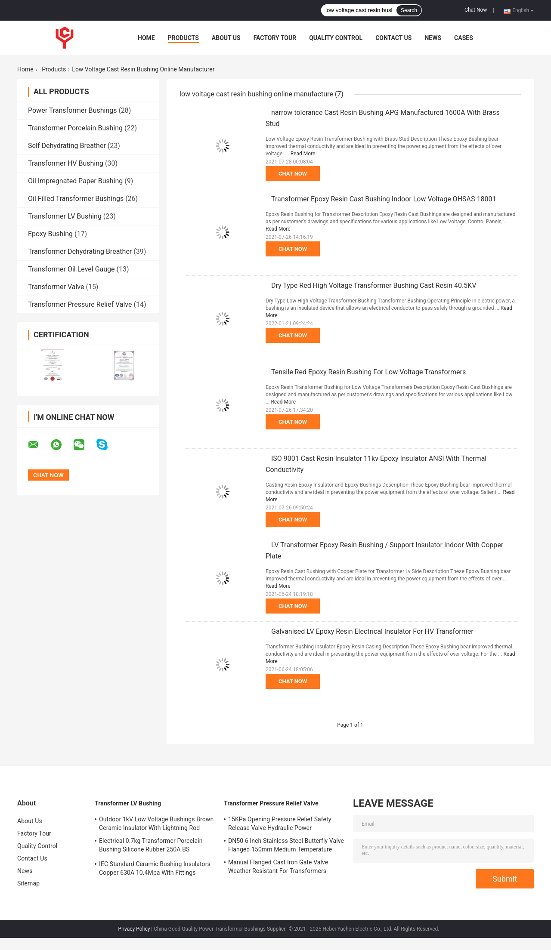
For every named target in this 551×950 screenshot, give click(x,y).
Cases (463, 37)
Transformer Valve (56, 287)
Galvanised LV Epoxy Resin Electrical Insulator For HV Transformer (372, 631)
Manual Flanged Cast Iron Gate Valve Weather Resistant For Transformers (278, 866)
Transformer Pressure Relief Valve (80, 304)
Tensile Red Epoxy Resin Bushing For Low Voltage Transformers (368, 372)
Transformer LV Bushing (65, 216)
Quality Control (335, 37)
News (432, 37)
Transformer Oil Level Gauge (71, 269)
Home (146, 37)
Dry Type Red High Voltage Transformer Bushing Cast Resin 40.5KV (373, 285)
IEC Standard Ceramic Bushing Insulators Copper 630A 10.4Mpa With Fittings (154, 868)
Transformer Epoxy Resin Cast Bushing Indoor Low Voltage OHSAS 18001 (383, 199)
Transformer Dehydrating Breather (80, 251)
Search (409, 10)
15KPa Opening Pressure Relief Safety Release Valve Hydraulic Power (279, 823)
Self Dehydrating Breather (67, 146)
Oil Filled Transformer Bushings (76, 198)
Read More (303, 154)
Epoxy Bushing (50, 234)
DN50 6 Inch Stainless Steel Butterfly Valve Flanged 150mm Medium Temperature (286, 845)
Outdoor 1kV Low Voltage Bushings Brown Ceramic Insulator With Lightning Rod (156, 823)
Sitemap (28, 883)
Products (183, 37)
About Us (226, 37)
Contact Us (393, 37)
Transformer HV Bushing (65, 163)
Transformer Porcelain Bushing (75, 128)
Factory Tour (275, 37)
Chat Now (475, 10)
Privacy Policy (134, 929)
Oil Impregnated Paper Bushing (75, 181)
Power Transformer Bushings (72, 110)
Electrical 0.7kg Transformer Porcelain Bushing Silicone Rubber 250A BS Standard (151, 846)
